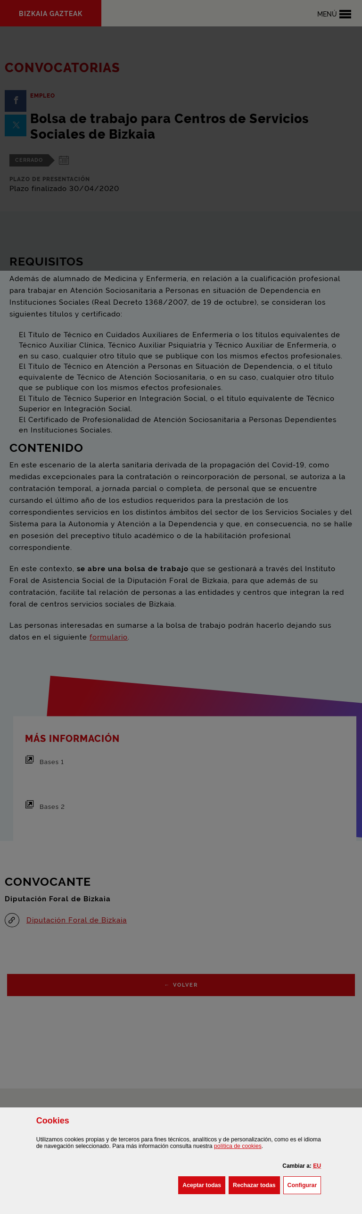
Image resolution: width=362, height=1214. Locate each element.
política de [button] (238, 1146)
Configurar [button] (304, 1184)
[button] (317, 1166)
